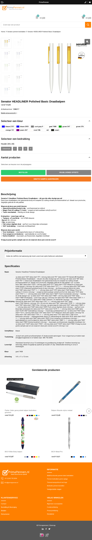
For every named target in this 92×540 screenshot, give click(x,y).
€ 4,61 (55, 456)
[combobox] (43, 25)
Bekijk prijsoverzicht (9, 112)
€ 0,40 (55, 414)
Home (3, 32)
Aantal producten (10, 156)
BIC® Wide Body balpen (14, 451)
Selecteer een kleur (12, 120)
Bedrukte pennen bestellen (56, 485)
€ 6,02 (9, 414)
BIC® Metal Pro (57, 451)
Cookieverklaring (52, 507)
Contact (3, 503)
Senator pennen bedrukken (16, 32)
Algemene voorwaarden (55, 503)
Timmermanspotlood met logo (57, 482)
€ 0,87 (9, 456)
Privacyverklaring (53, 510)
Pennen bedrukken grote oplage (58, 478)
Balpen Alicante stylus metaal (62, 410)
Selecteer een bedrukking (15, 138)
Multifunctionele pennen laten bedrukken (61, 475)
